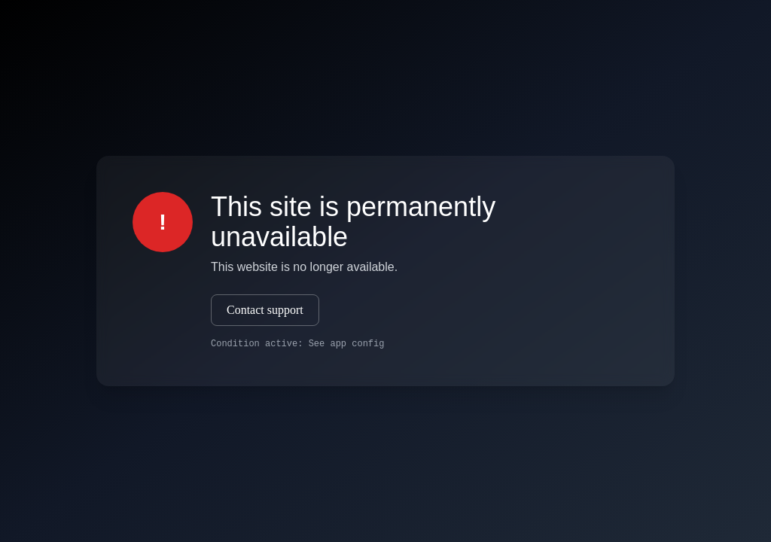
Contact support (265, 309)
